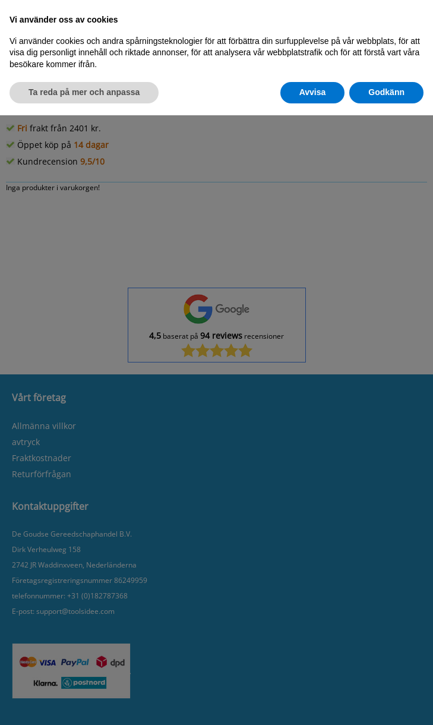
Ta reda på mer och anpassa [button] (84, 92)
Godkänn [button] (386, 92)
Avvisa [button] (312, 92)
